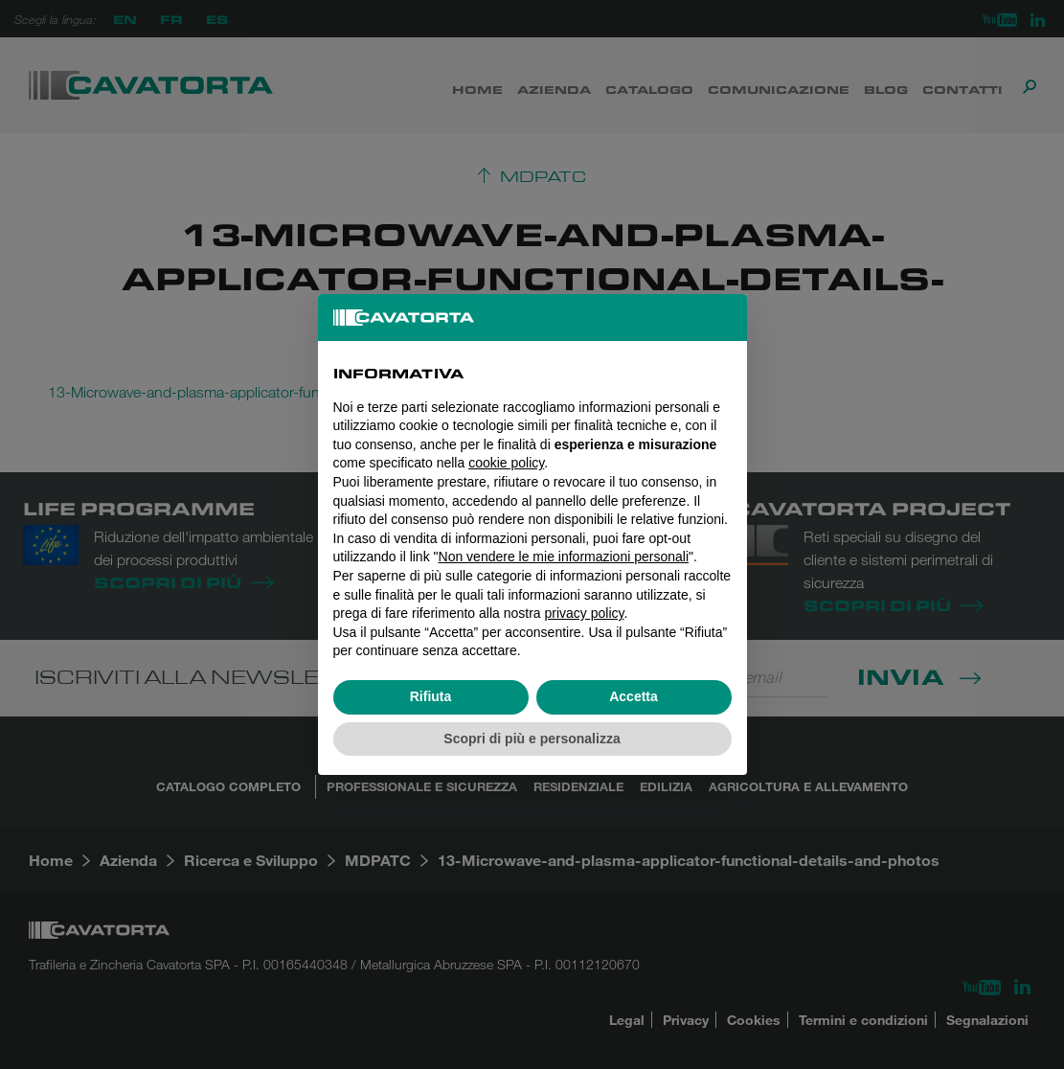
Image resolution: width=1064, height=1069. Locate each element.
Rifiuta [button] (431, 696)
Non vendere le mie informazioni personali (564, 556)
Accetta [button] (633, 696)
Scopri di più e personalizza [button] (531, 738)
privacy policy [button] (584, 613)
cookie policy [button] (506, 462)
